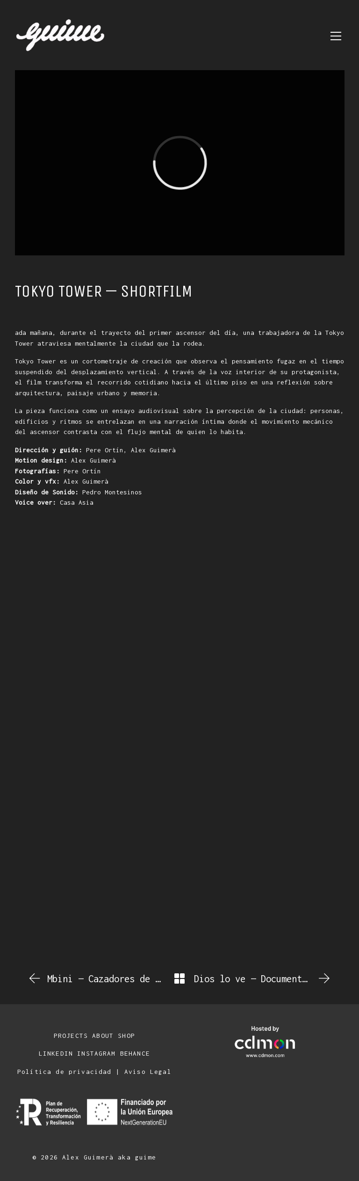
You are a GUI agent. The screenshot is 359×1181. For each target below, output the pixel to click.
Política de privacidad (64, 1071)
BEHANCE (135, 1053)
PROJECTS (71, 1035)
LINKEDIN (56, 1053)
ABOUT (103, 1035)
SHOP (126, 1035)
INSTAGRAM (96, 1053)
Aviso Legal (148, 1071)
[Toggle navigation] (336, 36)
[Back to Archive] (179, 978)
